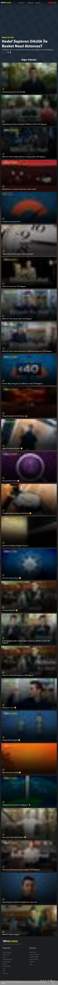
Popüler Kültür (7, 966)
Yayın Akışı (38, 3)
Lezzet (4, 957)
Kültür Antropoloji (7, 959)
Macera (5, 964)
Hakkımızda (30, 3)
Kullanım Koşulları (34, 954)
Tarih (4, 968)
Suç (4, 971)
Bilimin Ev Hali (8, 37)
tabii (31, 964)
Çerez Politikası (34, 959)
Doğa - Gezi (6, 954)
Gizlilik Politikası (34, 957)
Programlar (21, 3)
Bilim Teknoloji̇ (7, 961)
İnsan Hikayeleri (7, 952)
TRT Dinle (32, 961)
